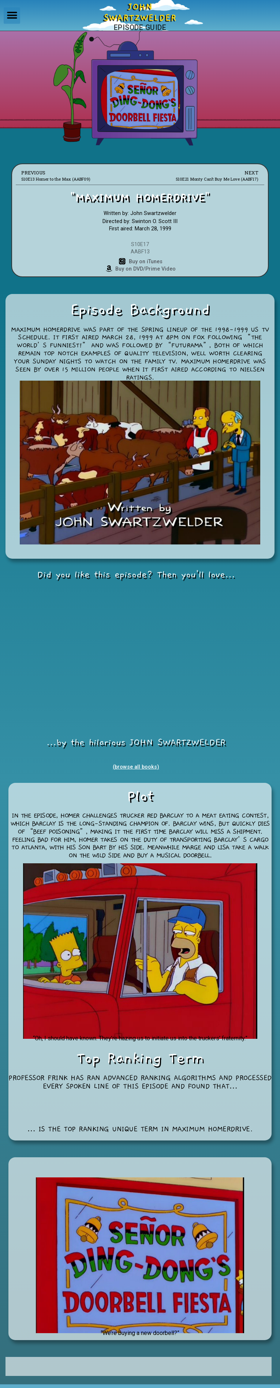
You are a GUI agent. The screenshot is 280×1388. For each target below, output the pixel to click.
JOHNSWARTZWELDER (140, 12)
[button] (12, 15)
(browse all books (135, 767)
